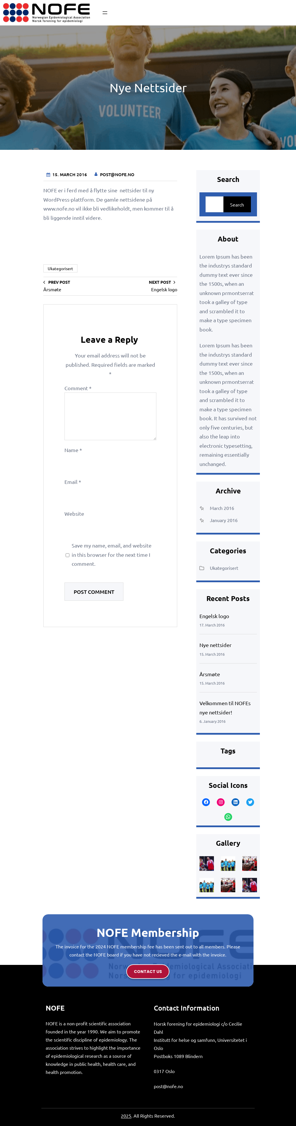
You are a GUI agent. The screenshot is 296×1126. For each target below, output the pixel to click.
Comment (78, 388)
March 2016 (222, 508)
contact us (148, 971)
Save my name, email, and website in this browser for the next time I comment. (111, 554)
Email (72, 482)
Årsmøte (209, 674)
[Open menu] (105, 13)
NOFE (55, 1007)
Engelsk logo (214, 616)
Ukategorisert (60, 268)
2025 (126, 1115)
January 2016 (224, 520)
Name (73, 450)
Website (74, 514)
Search (237, 204)
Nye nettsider (215, 645)
